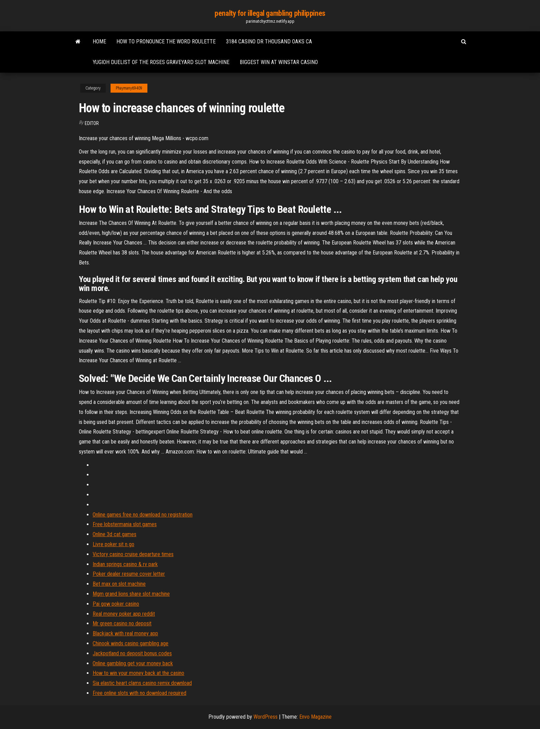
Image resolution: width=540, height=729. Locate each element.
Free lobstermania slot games (125, 524)
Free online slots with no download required (139, 693)
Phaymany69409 (129, 88)
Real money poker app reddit (124, 614)
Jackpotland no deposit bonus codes (132, 653)
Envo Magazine (315, 717)
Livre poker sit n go (113, 544)
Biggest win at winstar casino (279, 62)
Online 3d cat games (114, 534)
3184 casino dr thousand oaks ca (269, 41)
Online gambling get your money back (133, 663)
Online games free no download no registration (143, 514)
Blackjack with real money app (125, 633)
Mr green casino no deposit (122, 623)
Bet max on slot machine (119, 584)
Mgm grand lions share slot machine (131, 594)
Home (99, 41)
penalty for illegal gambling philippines (270, 13)
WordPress (265, 717)
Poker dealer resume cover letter (129, 574)
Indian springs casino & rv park (125, 564)
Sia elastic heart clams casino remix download (142, 683)
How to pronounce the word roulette (166, 41)
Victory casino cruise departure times (133, 554)
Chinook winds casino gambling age (130, 643)
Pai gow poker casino (116, 604)
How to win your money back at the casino (138, 673)
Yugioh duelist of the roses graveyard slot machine (161, 62)
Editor (92, 123)
